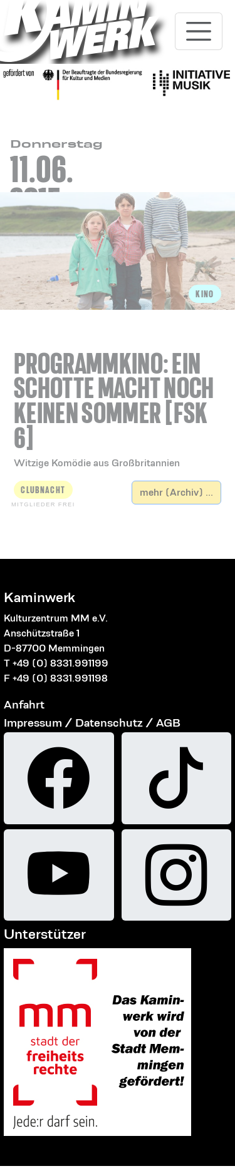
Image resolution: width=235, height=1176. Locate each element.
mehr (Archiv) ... (176, 492)
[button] (117, 395)
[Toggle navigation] (198, 31)
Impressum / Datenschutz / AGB (92, 722)
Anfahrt (24, 704)
